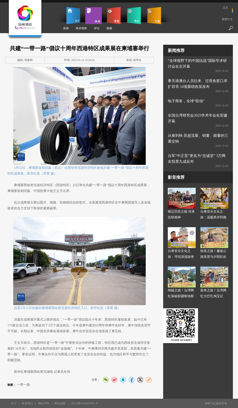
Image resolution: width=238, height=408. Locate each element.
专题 (154, 15)
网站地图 (60, 403)
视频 (109, 28)
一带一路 (23, 384)
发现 (114, 15)
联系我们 (27, 403)
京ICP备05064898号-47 (85, 403)
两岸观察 (81, 28)
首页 (73, 15)
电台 (134, 15)
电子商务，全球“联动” (186, 101)
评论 (96, 28)
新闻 (66, 28)
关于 (14, 403)
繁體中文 (227, 19)
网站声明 (43, 403)
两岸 (93, 15)
